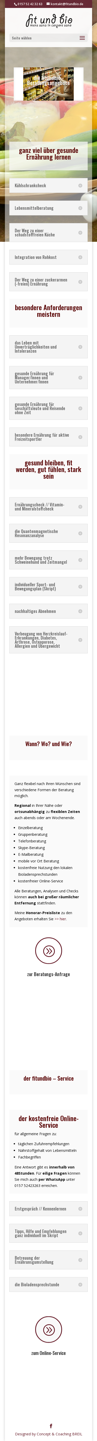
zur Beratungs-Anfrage (48, 974)
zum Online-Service (48, 1353)
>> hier (60, 918)
